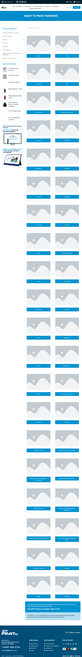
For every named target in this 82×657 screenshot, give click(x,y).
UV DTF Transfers (7, 36)
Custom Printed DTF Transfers (11, 33)
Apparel (13, 39)
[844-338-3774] (3, 2)
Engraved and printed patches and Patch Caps (13, 54)
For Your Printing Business (10, 130)
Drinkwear (5, 46)
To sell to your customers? (12, 151)
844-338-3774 (8, 2)
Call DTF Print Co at (43, 610)
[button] (20, 6)
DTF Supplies (6, 50)
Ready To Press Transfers (13, 58)
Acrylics (5, 43)
